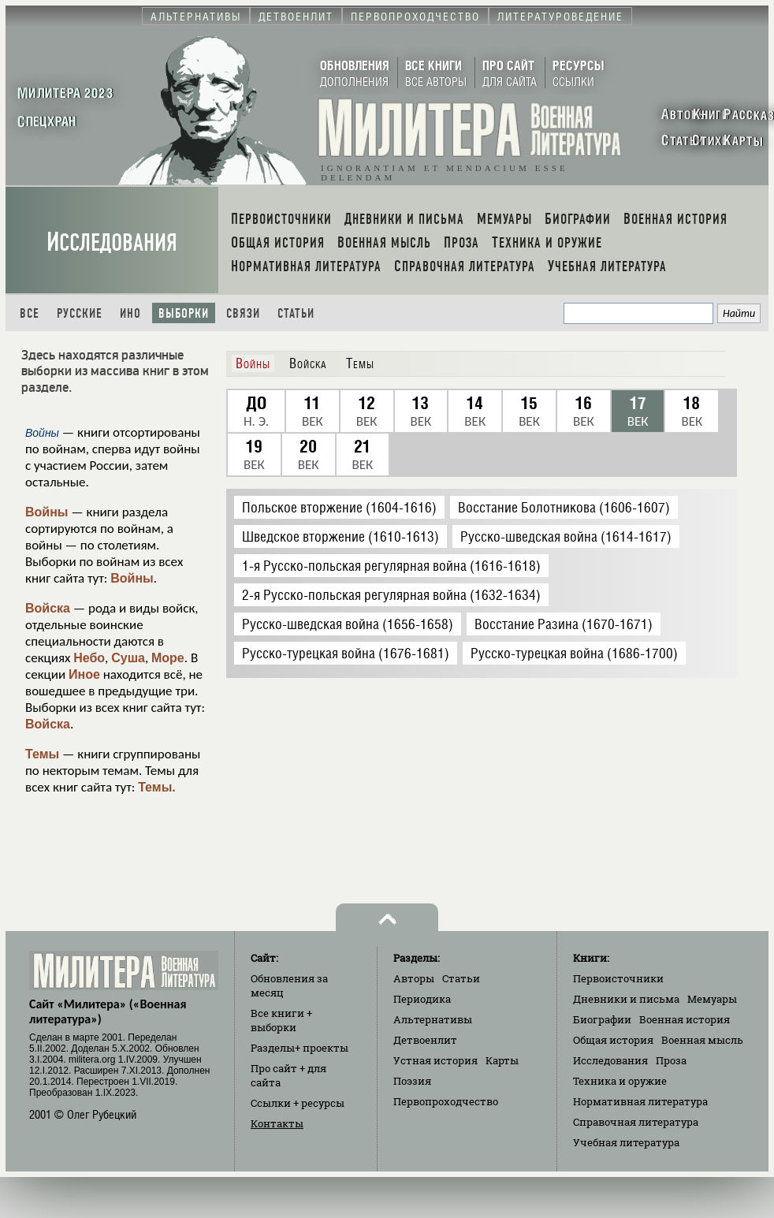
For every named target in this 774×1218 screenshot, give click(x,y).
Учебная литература (626, 1142)
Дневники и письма (626, 999)
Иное (84, 674)
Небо (89, 658)
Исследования (112, 242)
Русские (79, 313)
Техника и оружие (620, 1081)
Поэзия (412, 1081)
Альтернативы (432, 1019)
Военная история (684, 1019)
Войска (47, 608)
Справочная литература (635, 1122)
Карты (502, 1060)
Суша (128, 658)
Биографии (602, 1019)
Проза (671, 1060)
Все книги (281, 1020)
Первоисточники (618, 978)
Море (167, 658)
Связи (243, 313)
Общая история (613, 1040)
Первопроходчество (445, 1101)
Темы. (157, 787)
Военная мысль (702, 1040)
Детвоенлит (425, 1040)
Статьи (295, 313)
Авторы (413, 978)
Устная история (435, 1060)
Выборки (183, 313)
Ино (130, 313)
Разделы (299, 1048)
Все (29, 313)
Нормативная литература (640, 1101)
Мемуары (712, 999)
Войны (47, 512)
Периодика (422, 999)
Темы (42, 754)
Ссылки (297, 1103)
